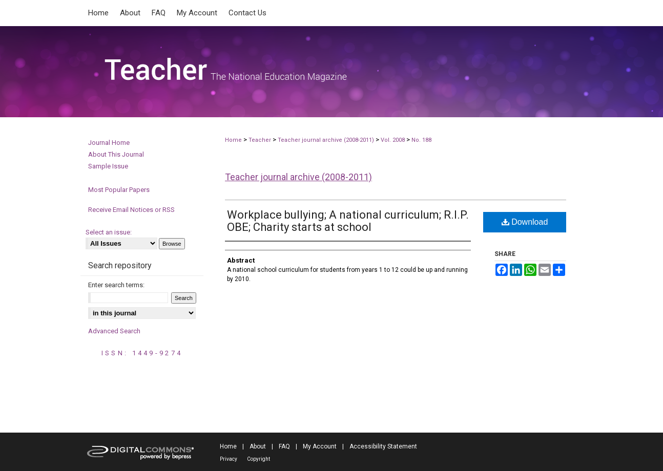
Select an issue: (109, 232)
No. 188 (421, 140)
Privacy (228, 459)
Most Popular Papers (119, 190)
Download (525, 222)
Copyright (258, 459)
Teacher (259, 140)
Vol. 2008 (393, 140)
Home (233, 140)
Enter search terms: (116, 285)
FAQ (284, 446)
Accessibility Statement (383, 446)
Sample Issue (108, 166)
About (258, 446)
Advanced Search (114, 331)
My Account (320, 446)
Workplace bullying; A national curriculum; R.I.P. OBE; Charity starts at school (348, 220)
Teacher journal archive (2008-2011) (326, 140)
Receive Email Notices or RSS (131, 209)
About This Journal (116, 154)
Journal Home (109, 142)
